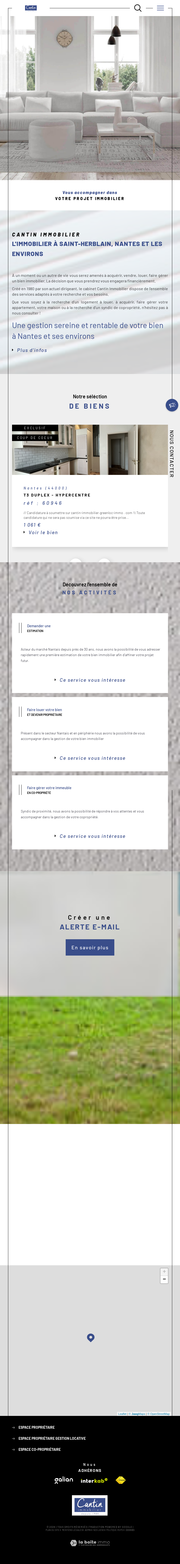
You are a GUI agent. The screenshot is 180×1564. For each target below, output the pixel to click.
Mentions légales (72, 1530)
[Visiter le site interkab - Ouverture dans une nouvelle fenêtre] (94, 1480)
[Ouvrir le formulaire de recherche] (138, 8)
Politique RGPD (114, 1530)
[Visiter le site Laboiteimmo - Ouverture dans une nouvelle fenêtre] (89, 1548)
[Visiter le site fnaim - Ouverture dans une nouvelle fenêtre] (121, 1480)
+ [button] (164, 1272)
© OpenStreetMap (158, 1413)
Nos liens (98, 1530)
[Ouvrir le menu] (160, 8)
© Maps (137, 1413)
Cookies (130, 1530)
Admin (88, 1530)
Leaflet (122, 1413)
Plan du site (52, 1530)
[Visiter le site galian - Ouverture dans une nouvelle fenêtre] (64, 1480)
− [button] (164, 1279)
